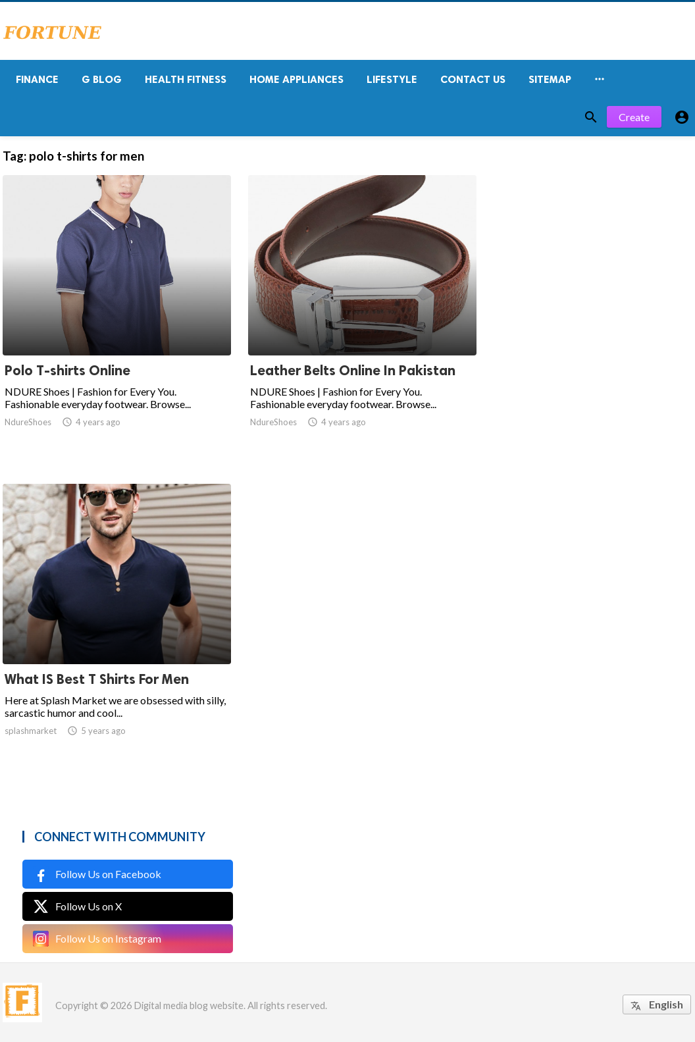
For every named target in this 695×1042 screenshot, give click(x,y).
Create (634, 117)
